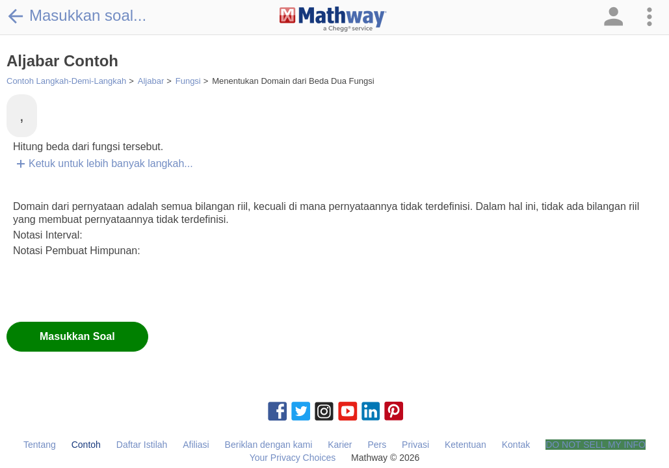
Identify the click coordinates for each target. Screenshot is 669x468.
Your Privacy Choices (293, 457)
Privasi (415, 444)
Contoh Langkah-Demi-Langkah (66, 81)
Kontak (516, 444)
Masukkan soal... (76, 15)
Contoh (86, 444)
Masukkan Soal (77, 336)
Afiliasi (196, 444)
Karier (340, 444)
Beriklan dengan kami (269, 444)
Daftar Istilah (142, 444)
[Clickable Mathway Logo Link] (333, 19)
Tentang (39, 444)
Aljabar (151, 81)
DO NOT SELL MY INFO (595, 444)
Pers (376, 444)
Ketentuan (465, 444)
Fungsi (188, 81)
